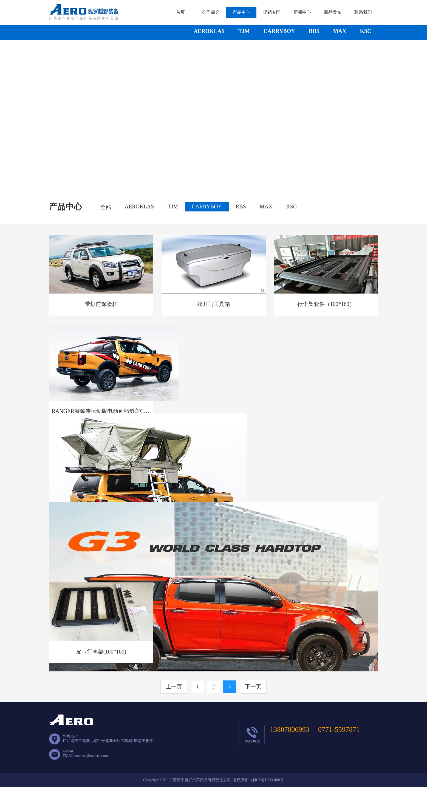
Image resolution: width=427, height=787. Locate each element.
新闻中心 (302, 12)
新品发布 (332, 12)
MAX (339, 31)
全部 (105, 207)
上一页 (174, 686)
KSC (365, 31)
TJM (244, 31)
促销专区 (272, 12)
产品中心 (241, 12)
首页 (180, 12)
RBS (314, 31)
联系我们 (363, 12)
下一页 (253, 686)
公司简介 (211, 12)
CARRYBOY (279, 31)
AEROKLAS (209, 31)
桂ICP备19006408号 (267, 780)
